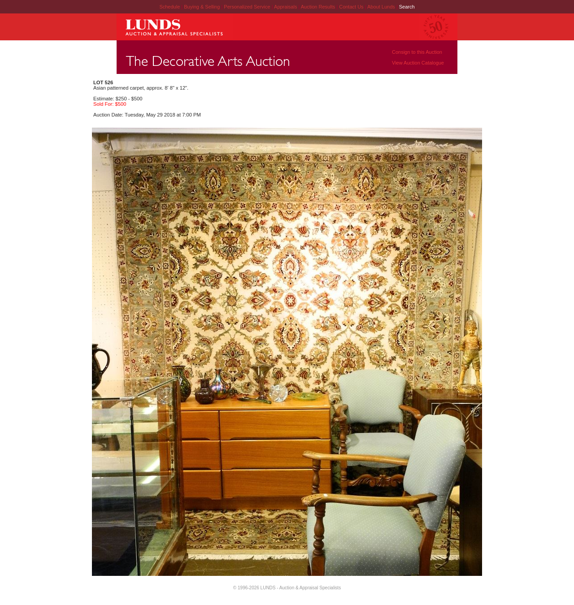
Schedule (169, 6)
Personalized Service (247, 6)
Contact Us (351, 6)
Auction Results (318, 6)
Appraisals (286, 6)
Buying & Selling (202, 6)
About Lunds (381, 6)
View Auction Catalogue (418, 62)
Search (407, 6)
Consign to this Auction (417, 52)
